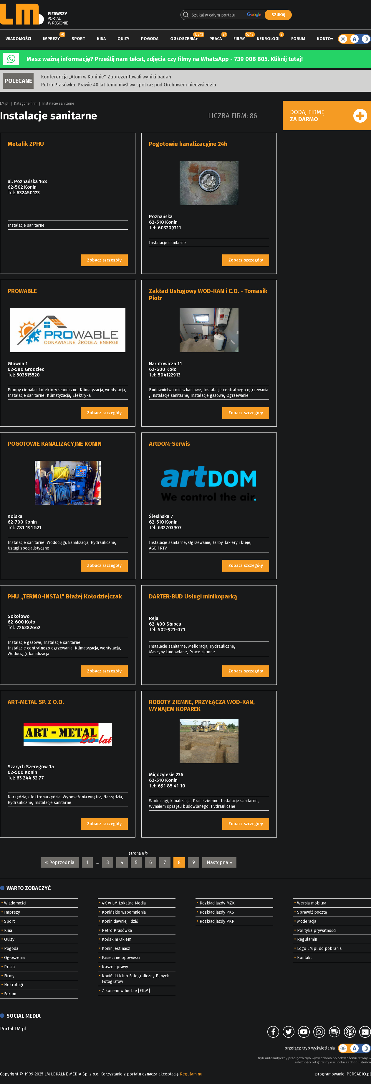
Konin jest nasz (116, 948)
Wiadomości (18, 38)
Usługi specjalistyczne (28, 548)
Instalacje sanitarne (58, 103)
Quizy (123, 38)
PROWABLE (22, 291)
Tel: (11, 192)
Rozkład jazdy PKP (217, 921)
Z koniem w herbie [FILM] (126, 990)
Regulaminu (191, 1074)
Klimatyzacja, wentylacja (102, 389)
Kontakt (304, 957)
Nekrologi (268, 38)
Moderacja (306, 921)
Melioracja (197, 646)
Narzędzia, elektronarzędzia (34, 797)
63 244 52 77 (30, 778)
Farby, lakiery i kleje (231, 542)
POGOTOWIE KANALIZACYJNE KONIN (55, 443)
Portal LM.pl (13, 1029)
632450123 (28, 192)
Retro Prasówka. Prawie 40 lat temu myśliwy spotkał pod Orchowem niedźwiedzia (128, 85)
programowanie (329, 1074)
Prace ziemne (202, 651)
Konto (324, 38)
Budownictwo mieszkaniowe (175, 389)
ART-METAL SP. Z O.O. (36, 701)
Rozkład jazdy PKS (217, 912)
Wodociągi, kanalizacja (67, 542)
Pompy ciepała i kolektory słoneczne (42, 389)
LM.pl (4, 103)
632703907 (170, 527)
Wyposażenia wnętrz (82, 797)
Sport (78, 38)
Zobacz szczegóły (104, 260)
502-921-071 (171, 629)
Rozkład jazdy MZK (217, 903)
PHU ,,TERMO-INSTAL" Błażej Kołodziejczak (65, 596)
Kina (101, 38)
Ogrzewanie (237, 395)
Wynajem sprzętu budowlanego (178, 806)
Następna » (219, 862)
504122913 (169, 375)
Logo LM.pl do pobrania (319, 948)
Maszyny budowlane (168, 651)
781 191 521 (29, 527)
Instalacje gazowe (207, 395)
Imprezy (51, 38)
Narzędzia (112, 797)
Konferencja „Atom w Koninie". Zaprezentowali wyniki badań (106, 77)
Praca (215, 38)
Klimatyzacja (58, 395)
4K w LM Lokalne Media (124, 903)
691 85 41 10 (171, 786)
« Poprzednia (59, 862)
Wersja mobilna (311, 903)
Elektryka (81, 395)
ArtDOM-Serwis (169, 443)
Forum (298, 38)
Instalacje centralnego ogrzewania (235, 389)
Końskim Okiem (116, 939)
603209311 (169, 228)
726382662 (28, 627)
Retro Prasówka (117, 930)
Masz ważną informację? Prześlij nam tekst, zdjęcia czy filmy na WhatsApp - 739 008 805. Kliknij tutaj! (164, 58)
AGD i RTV (158, 548)
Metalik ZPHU (26, 143)
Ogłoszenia (183, 38)
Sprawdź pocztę (312, 912)
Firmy (239, 38)
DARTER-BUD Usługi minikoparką (193, 596)
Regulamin (307, 939)
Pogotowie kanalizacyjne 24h (188, 143)
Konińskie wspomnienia (124, 912)
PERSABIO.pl (359, 1074)
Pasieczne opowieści (121, 957)
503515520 (28, 375)
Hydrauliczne (103, 542)
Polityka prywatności (316, 930)
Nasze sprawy (115, 966)
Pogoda (149, 38)
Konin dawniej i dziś (120, 921)
